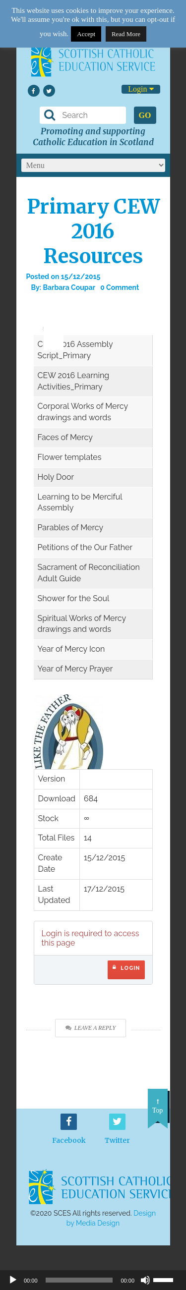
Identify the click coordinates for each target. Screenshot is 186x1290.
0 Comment (119, 287)
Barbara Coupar (69, 287)
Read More (126, 34)
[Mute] (145, 1280)
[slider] (50, 322)
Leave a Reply (90, 1027)
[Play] (13, 1280)
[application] (48, 325)
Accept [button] (86, 34)
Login (140, 89)
